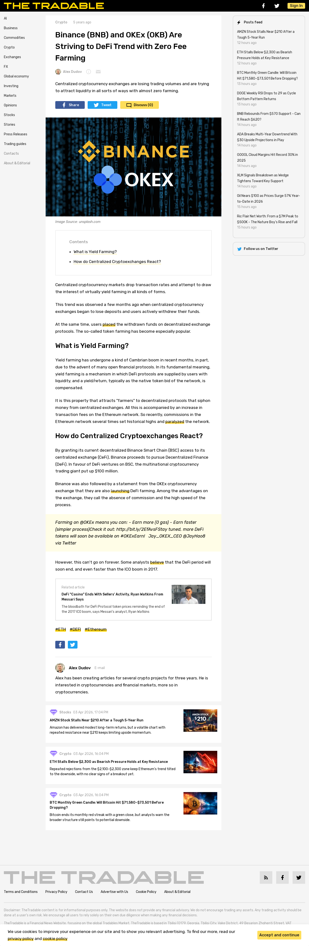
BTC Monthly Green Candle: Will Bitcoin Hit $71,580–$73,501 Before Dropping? (108, 808)
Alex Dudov (68, 72)
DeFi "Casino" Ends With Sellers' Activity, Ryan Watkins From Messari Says (112, 596)
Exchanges (12, 57)
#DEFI (75, 629)
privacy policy (21, 938)
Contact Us (84, 894)
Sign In (296, 5)
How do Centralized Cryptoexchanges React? (117, 261)
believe (157, 562)
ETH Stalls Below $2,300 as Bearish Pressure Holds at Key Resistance (110, 764)
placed (109, 324)
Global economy (16, 76)
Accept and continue (279, 935)
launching (120, 490)
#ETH (60, 629)
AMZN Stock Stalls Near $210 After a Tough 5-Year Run (98, 722)
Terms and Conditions (21, 894)
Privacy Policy (56, 894)
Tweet (106, 105)
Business (11, 28)
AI (5, 18)
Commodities (14, 38)
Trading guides (15, 144)
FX (6, 67)
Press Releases (15, 134)
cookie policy (55, 938)
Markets (10, 96)
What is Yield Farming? (95, 251)
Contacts (11, 154)
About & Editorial (17, 163)
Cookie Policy (146, 894)
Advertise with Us (114, 894)
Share (74, 105)
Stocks (9, 115)
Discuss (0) (143, 105)
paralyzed (174, 421)
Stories (9, 125)
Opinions (10, 105)
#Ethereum (96, 629)
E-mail (100, 668)
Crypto (9, 47)
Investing (11, 86)
